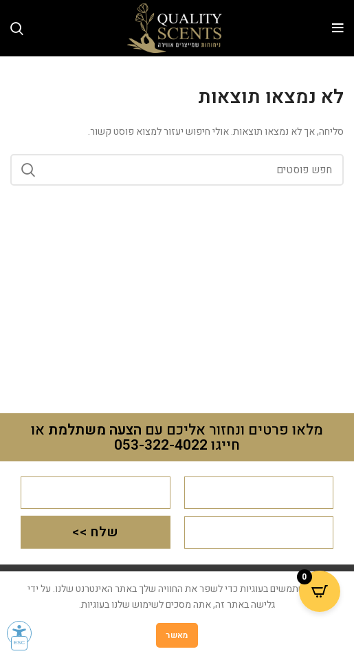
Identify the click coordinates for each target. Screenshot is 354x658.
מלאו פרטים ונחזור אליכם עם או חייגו (177, 437)
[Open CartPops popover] (319, 591)
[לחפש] (177, 170)
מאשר (177, 635)
